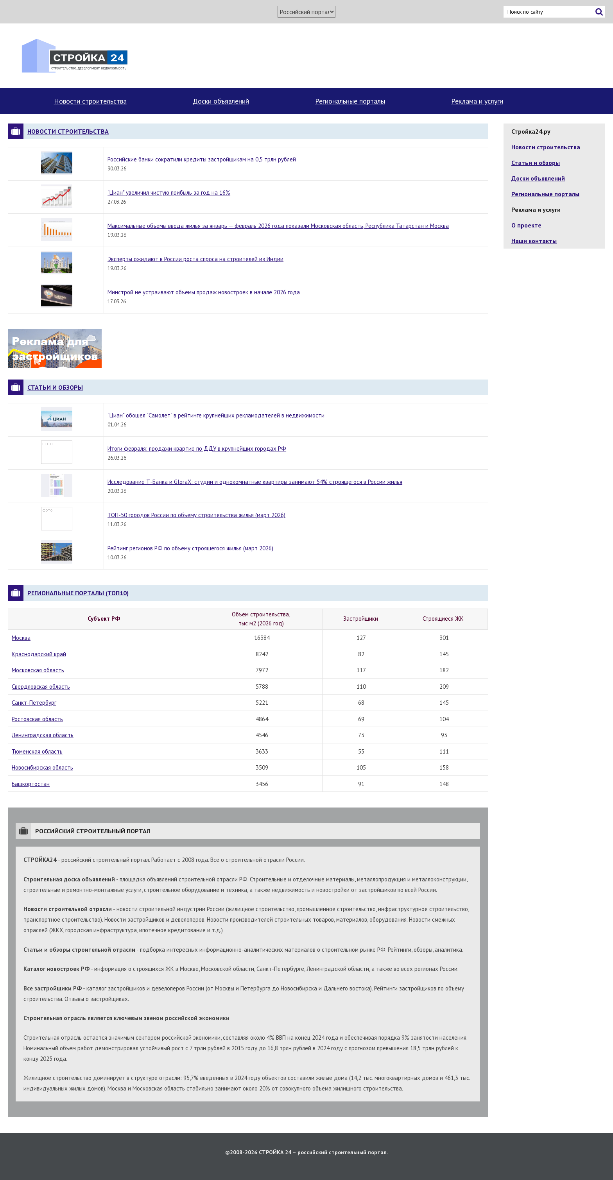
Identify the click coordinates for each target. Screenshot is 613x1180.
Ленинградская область (42, 735)
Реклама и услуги (477, 101)
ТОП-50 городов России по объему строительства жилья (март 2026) (196, 515)
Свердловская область (41, 686)
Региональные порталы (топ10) (78, 593)
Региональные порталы (350, 101)
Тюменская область (37, 751)
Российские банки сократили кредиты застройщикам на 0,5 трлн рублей (202, 159)
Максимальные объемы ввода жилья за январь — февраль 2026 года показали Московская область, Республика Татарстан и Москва (278, 225)
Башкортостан (31, 784)
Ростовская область (37, 719)
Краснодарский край (39, 654)
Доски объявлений (221, 101)
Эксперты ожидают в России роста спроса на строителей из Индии (195, 259)
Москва (21, 637)
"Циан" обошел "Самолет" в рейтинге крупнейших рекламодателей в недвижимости (216, 415)
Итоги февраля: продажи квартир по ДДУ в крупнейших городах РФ (197, 448)
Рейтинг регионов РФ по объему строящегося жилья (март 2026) (190, 548)
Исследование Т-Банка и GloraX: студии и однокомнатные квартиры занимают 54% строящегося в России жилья (255, 481)
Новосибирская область (42, 767)
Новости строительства (90, 101)
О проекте (526, 225)
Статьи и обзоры (55, 387)
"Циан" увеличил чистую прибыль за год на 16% (169, 192)
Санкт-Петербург (34, 702)
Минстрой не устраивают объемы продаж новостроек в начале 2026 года (204, 292)
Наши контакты (534, 241)
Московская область (38, 670)
